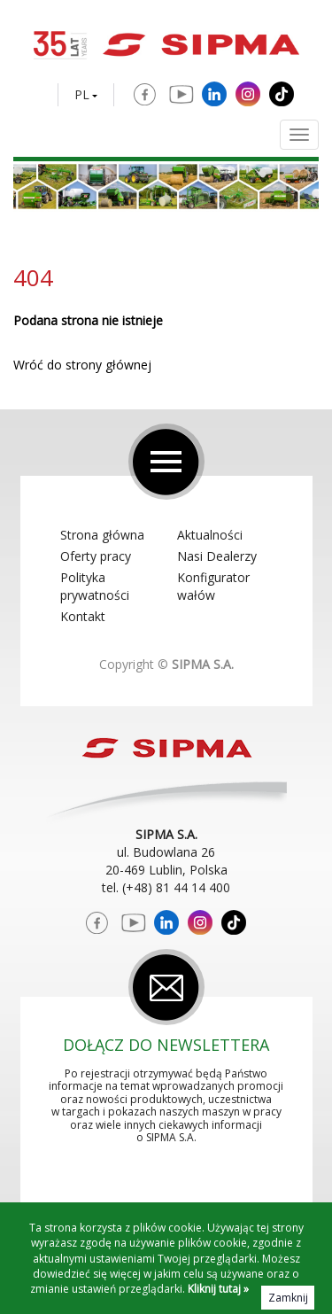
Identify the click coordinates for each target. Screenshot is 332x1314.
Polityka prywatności (94, 586)
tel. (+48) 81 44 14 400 (166, 887)
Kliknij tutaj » (218, 1288)
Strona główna (102, 534)
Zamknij (288, 1297)
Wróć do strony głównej (82, 364)
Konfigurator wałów (213, 586)
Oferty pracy (95, 556)
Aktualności (210, 534)
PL (81, 95)
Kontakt (82, 616)
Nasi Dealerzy (217, 556)
